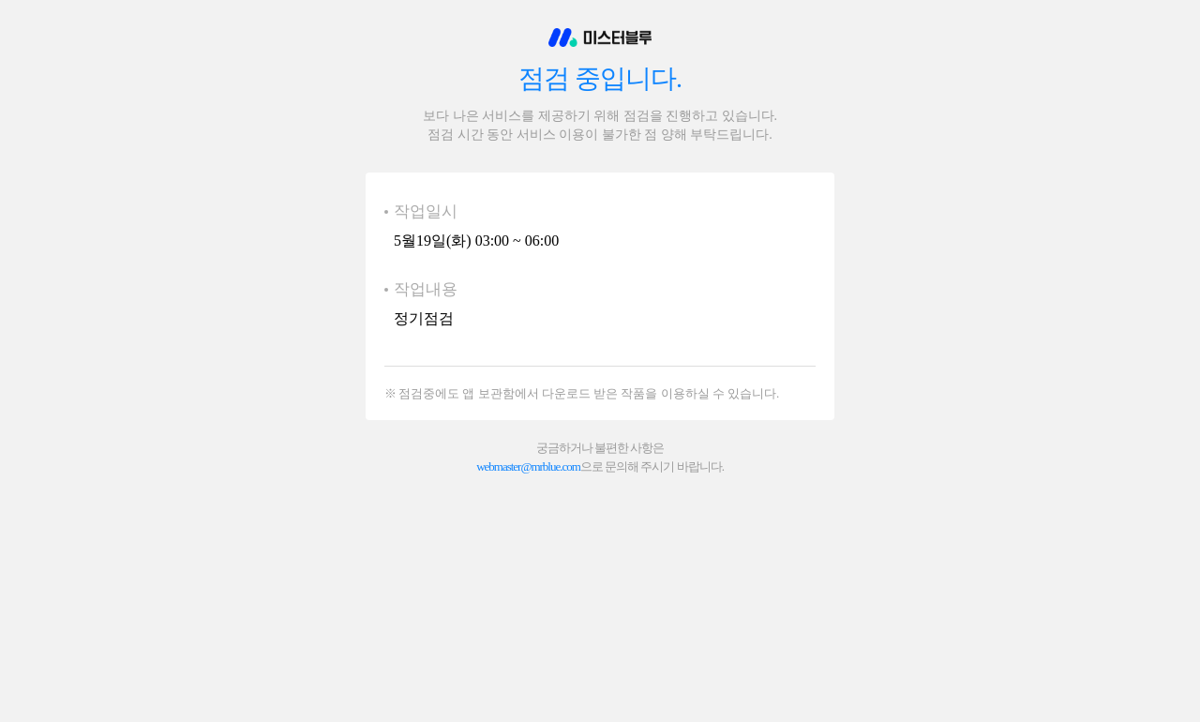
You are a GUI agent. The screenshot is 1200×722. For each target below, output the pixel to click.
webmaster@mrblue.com (528, 466)
